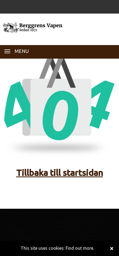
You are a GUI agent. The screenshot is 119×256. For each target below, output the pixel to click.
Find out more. (80, 248)
